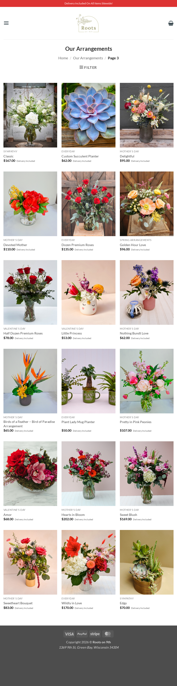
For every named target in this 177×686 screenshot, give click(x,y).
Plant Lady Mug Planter (78, 422)
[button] (6, 23)
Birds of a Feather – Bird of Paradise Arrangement (29, 424)
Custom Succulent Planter (80, 156)
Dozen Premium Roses (78, 245)
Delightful (127, 156)
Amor (7, 515)
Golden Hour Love (133, 245)
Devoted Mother (15, 245)
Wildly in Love (72, 603)
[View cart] (171, 23)
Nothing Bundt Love (134, 333)
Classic (8, 156)
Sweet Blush (128, 515)
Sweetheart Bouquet (17, 603)
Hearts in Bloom (73, 515)
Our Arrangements (88, 58)
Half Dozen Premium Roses (23, 333)
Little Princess (72, 333)
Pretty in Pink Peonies (135, 422)
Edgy (123, 603)
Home (63, 58)
